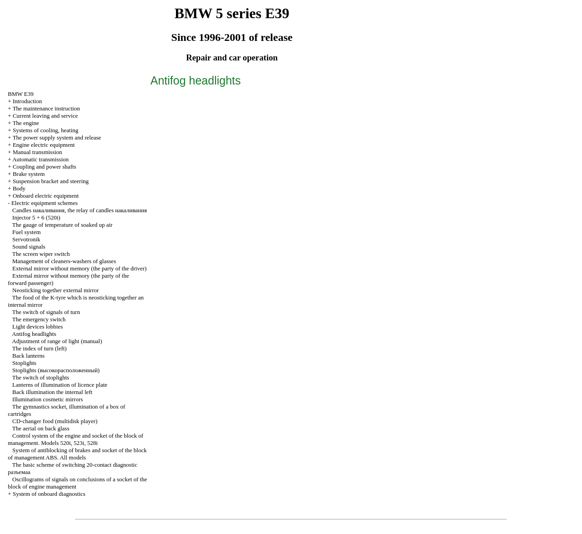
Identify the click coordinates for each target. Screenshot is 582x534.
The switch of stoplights (40, 377)
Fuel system (26, 232)
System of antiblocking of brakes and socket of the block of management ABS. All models (77, 454)
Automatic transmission (40, 159)
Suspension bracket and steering (51, 181)
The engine (26, 123)
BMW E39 (20, 93)
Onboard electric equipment (46, 195)
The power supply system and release (57, 137)
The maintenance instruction (46, 108)
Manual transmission (37, 152)
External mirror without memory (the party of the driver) (79, 268)
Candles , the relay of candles (79, 210)
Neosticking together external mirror (55, 290)
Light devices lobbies (37, 326)
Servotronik (26, 239)
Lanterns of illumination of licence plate (59, 384)
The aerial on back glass (41, 428)
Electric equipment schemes (44, 203)
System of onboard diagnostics (49, 493)
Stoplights (24, 362)
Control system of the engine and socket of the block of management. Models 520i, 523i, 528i (75, 439)
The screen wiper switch (41, 253)
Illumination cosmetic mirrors (47, 399)
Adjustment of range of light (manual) (57, 341)
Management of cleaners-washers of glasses (64, 261)
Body (19, 188)
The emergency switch (38, 319)
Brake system (29, 173)
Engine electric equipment (44, 144)
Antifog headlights (34, 333)
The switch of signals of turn (46, 312)
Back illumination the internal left (52, 392)
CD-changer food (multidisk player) (54, 421)
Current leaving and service (45, 115)
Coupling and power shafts (44, 166)
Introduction (27, 101)
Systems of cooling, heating (45, 130)
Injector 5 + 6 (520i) (36, 217)
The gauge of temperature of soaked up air (62, 224)
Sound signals (28, 246)
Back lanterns (28, 355)
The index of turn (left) (39, 348)
